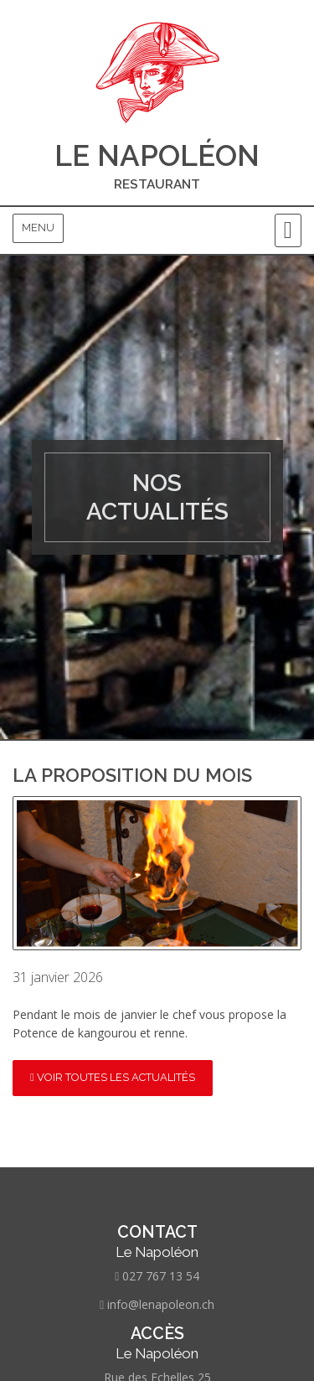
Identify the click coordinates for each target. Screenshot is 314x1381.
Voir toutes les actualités (112, 1077)
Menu (38, 227)
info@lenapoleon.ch (160, 1304)
